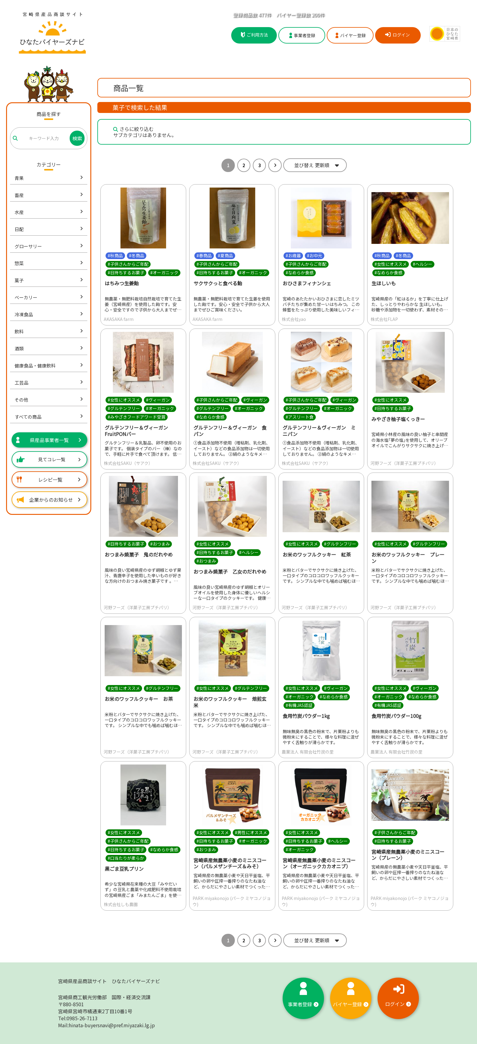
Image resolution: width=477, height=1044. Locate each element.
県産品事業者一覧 (48, 440)
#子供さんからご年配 (128, 264)
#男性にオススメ (251, 832)
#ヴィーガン (158, 400)
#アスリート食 (300, 417)
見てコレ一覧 (49, 459)
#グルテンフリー (124, 408)
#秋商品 (115, 255)
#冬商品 (136, 255)
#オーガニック (164, 272)
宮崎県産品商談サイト (109, 981)
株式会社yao (294, 319)
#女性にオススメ (390, 264)
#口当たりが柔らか (126, 858)
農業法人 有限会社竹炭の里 (308, 752)
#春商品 (204, 255)
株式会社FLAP (384, 319)
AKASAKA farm (119, 319)
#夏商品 (225, 255)
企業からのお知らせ (49, 499)
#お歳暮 (293, 255)
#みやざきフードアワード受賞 (136, 417)
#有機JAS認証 (299, 705)
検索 (77, 138)
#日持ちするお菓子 (126, 272)
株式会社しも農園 (121, 904)
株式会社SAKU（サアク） (128, 463)
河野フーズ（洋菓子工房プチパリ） (404, 463)
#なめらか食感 (300, 272)
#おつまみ (160, 544)
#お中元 (314, 255)
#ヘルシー (422, 264)
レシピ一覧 (49, 479)
